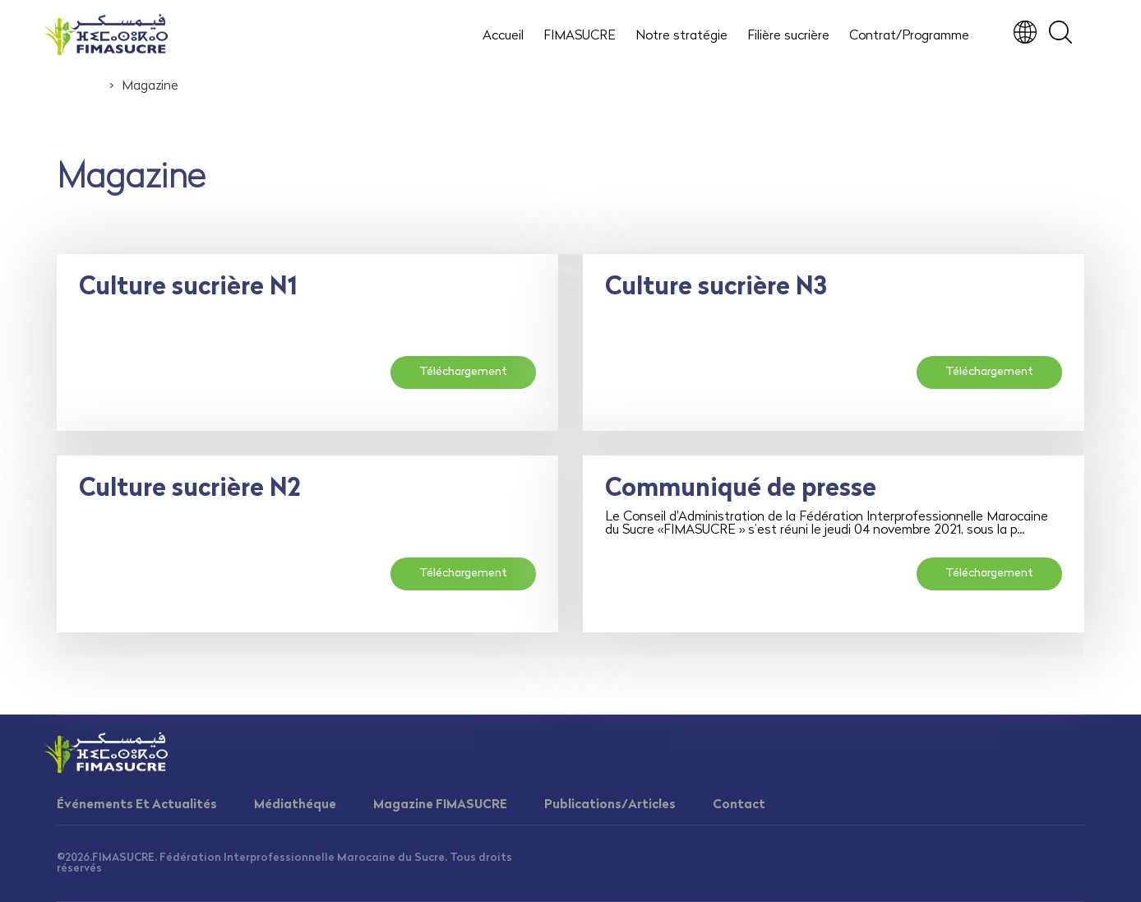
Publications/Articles (610, 805)
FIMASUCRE (579, 36)
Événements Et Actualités (137, 805)
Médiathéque (295, 805)
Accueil (503, 36)
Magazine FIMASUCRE (440, 805)
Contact (739, 805)
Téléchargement (463, 372)
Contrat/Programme (909, 36)
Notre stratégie (681, 36)
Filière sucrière (788, 36)
